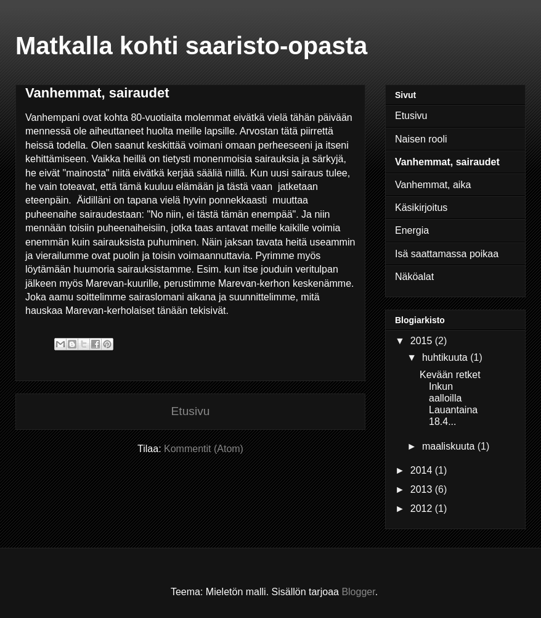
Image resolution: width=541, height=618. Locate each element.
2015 (422, 341)
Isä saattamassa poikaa (446, 254)
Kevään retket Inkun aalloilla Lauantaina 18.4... (450, 398)
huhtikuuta (446, 357)
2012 (422, 508)
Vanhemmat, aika (433, 184)
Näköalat (414, 276)
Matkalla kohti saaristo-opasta (191, 45)
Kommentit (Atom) (203, 448)
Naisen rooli (421, 139)
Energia (412, 230)
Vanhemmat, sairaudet (447, 162)
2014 (422, 470)
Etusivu (190, 411)
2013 (422, 489)
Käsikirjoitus (421, 207)
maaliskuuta (450, 446)
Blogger (358, 592)
